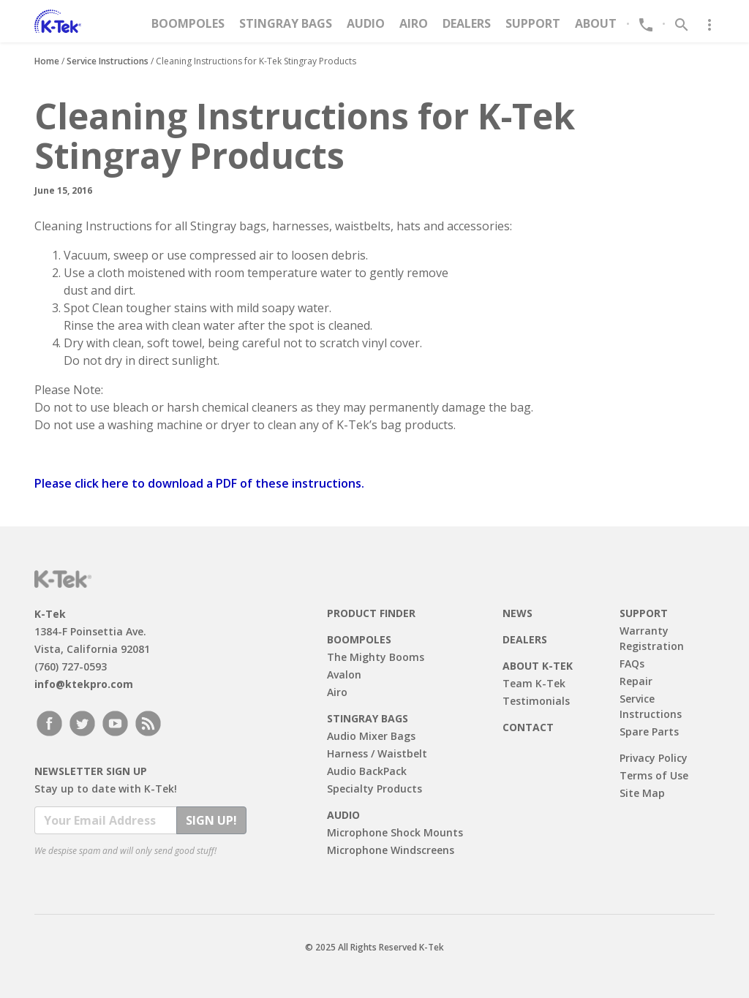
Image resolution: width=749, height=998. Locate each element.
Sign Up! (211, 820)
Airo (413, 23)
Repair (636, 681)
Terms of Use (654, 775)
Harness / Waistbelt (377, 753)
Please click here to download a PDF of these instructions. (199, 483)
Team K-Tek (534, 683)
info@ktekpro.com (83, 684)
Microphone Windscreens (390, 850)
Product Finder (371, 613)
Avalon (344, 674)
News (517, 613)
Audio (366, 23)
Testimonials (536, 701)
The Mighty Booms (375, 657)
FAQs (632, 663)
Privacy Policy (654, 758)
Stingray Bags (285, 23)
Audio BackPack (367, 771)
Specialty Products (374, 788)
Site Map (642, 793)
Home (46, 61)
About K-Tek (538, 666)
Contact (528, 727)
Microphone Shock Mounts (395, 832)
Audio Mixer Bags (371, 736)
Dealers (467, 23)
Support (532, 23)
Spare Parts (649, 731)
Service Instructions (107, 61)
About (596, 23)
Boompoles (188, 23)
